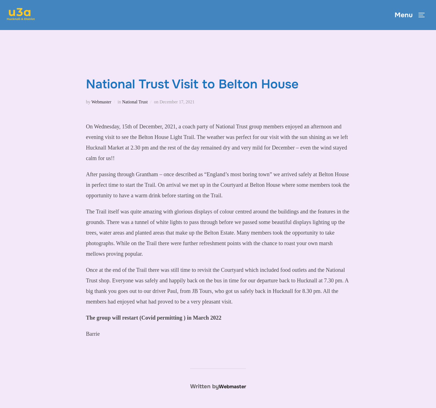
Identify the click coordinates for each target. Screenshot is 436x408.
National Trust (135, 101)
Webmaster (101, 101)
